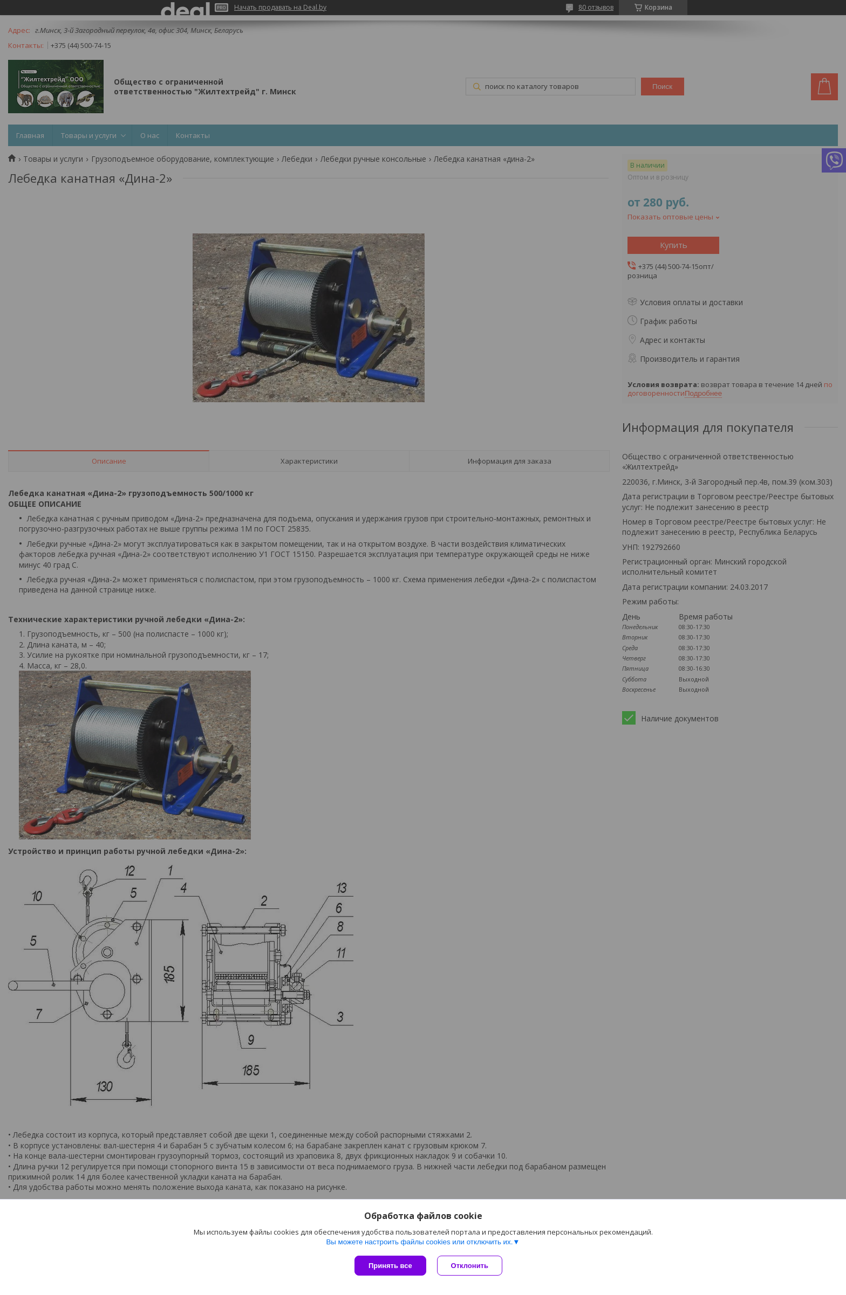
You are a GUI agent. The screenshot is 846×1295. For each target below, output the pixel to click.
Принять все (390, 1266)
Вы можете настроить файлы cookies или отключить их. (419, 1242)
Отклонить (469, 1266)
